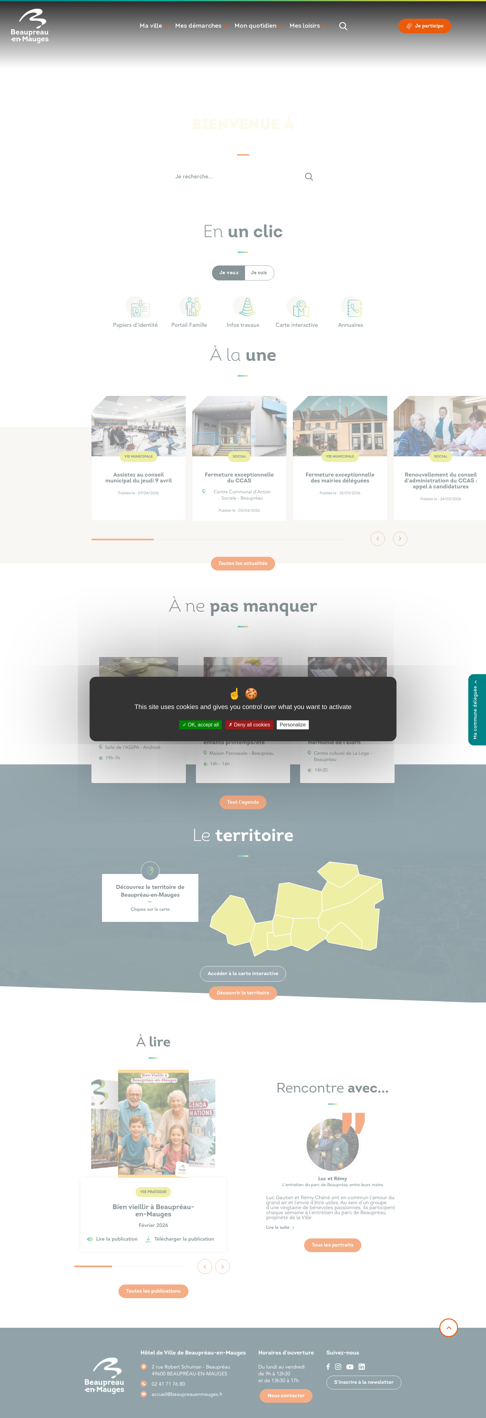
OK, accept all (201, 724)
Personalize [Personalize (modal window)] (293, 724)
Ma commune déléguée (475, 709)
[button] (154, 26)
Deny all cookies (249, 724)
